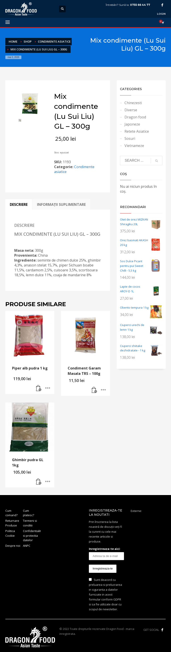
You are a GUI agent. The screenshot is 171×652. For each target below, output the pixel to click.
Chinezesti (133, 102)
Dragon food (135, 117)
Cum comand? (11, 513)
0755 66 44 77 (140, 4)
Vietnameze (134, 145)
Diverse (130, 109)
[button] (38, 388)
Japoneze (132, 124)
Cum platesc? (28, 513)
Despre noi (12, 546)
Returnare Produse (12, 523)
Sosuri (129, 138)
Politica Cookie (10, 533)
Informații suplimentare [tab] (61, 204)
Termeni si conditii (30, 523)
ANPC (26, 546)
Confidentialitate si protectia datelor (32, 535)
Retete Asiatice (136, 131)
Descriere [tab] (19, 204)
